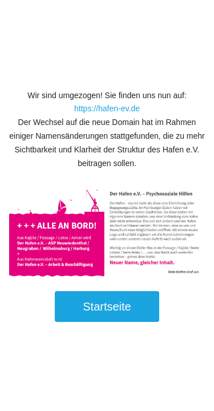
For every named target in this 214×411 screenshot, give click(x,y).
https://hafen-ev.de (107, 108)
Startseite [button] (107, 306)
